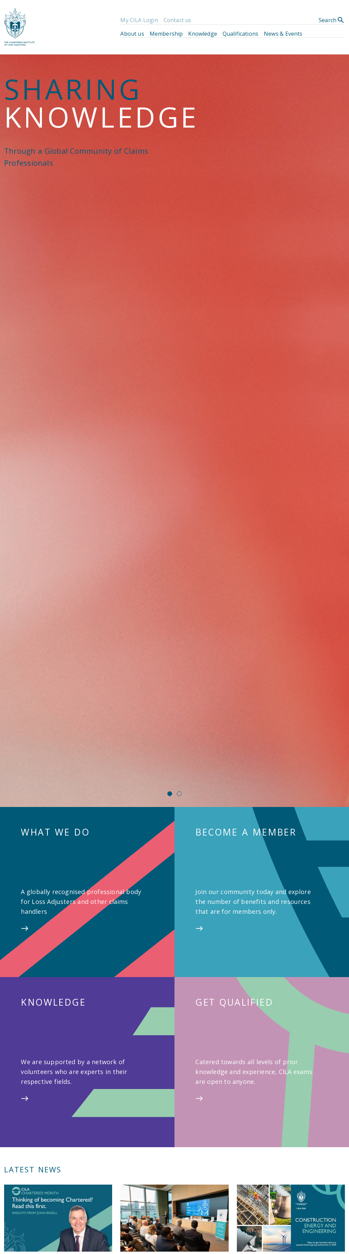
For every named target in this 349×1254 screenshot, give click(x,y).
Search (332, 20)
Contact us (178, 20)
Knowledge (202, 33)
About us (132, 33)
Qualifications (240, 33)
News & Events (283, 33)
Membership (166, 33)
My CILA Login (139, 20)
